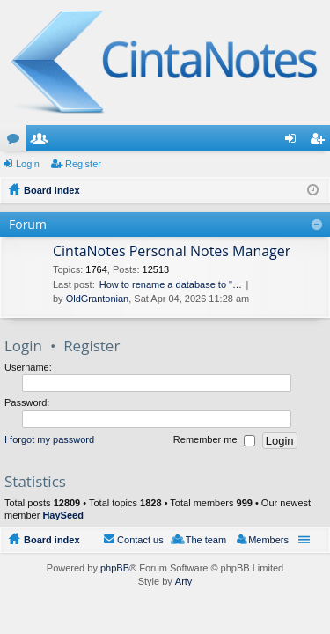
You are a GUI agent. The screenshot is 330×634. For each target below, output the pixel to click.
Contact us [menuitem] (140, 539)
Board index (52, 539)
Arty (184, 581)
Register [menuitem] (321, 141)
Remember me (214, 440)
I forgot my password (49, 439)
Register (83, 163)
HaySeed (62, 515)
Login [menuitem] (294, 141)
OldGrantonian (97, 298)
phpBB (114, 568)
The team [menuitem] (206, 539)
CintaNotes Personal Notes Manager (171, 252)
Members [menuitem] (268, 539)
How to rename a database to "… (170, 284)
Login (28, 163)
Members (43, 141)
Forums (16, 141)
